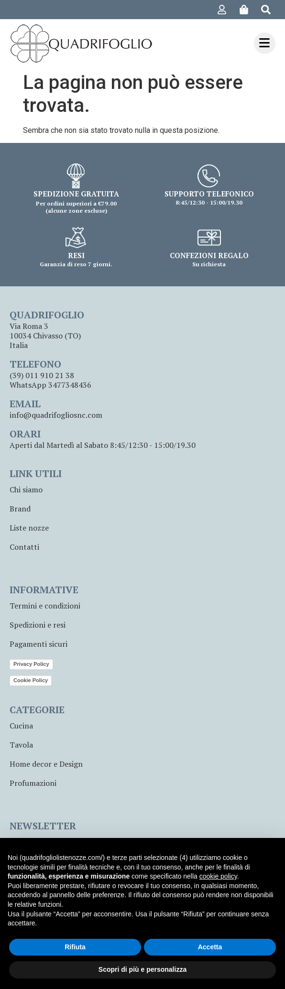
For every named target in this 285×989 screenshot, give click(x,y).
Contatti (24, 547)
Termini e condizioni (45, 605)
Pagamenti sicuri (38, 644)
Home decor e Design (46, 764)
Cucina (21, 725)
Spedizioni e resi (38, 624)
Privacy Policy (31, 664)
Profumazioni (33, 783)
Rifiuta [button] (75, 947)
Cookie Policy (30, 680)
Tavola (21, 744)
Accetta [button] (210, 947)
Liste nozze (29, 527)
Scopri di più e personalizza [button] (142, 969)
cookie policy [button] (218, 876)
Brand (20, 508)
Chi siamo (26, 489)
